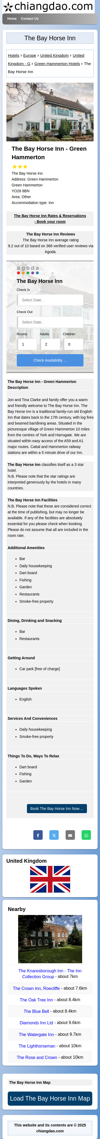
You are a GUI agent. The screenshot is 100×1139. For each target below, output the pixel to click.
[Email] (70, 835)
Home (12, 19)
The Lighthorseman (38, 1046)
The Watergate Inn (37, 1034)
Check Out (25, 312)
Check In (23, 290)
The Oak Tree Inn (37, 1000)
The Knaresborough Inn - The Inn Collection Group (49, 974)
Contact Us (29, 19)
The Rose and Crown (37, 1057)
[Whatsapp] (86, 835)
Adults (44, 334)
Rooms (22, 334)
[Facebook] (38, 835)
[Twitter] (54, 835)
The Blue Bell (37, 1011)
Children (69, 334)
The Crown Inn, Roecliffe (37, 988)
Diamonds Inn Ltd (37, 1023)
